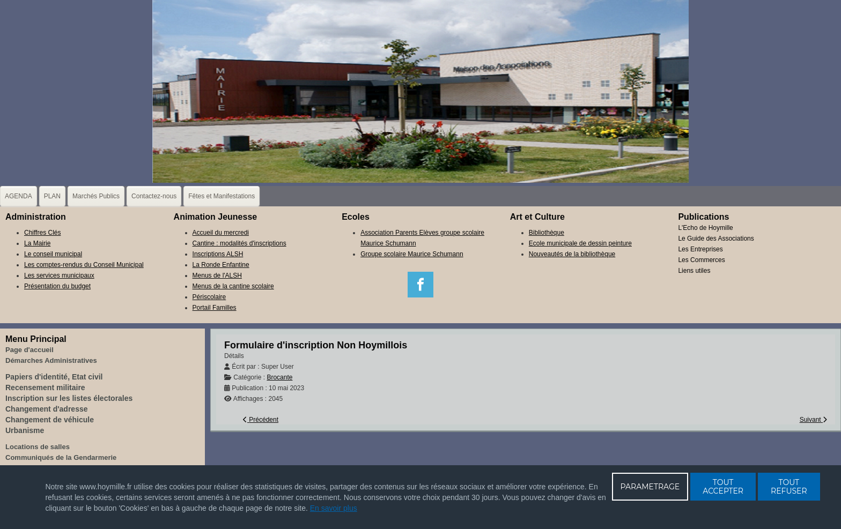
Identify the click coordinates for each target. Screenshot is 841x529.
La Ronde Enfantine (221, 265)
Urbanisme (24, 430)
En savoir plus (333, 508)
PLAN (52, 196)
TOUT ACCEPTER (723, 487)
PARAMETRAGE (650, 486)
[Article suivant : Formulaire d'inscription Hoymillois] (813, 419)
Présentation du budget (57, 286)
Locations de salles (37, 447)
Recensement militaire (45, 387)
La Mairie (37, 243)
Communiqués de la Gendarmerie (60, 457)
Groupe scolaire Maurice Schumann (411, 254)
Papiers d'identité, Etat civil (54, 376)
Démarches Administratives (51, 360)
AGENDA (18, 196)
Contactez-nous (153, 196)
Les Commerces (701, 260)
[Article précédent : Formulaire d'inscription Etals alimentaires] (260, 419)
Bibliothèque (546, 232)
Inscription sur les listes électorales (68, 398)
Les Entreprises (700, 249)
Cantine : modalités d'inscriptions (239, 243)
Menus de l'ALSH (217, 275)
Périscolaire (209, 297)
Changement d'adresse (46, 409)
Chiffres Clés (42, 232)
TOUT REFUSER (789, 487)
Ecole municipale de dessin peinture (580, 243)
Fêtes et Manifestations (221, 196)
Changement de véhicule (49, 419)
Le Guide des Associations (716, 238)
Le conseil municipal (53, 254)
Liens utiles (694, 270)
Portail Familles (215, 307)
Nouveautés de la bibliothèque (572, 254)
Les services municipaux (59, 275)
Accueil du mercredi (221, 232)
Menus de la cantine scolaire (233, 286)
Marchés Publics (96, 196)
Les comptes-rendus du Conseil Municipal (84, 265)
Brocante (279, 377)
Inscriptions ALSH (218, 254)
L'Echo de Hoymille (705, 228)
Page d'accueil (29, 350)
